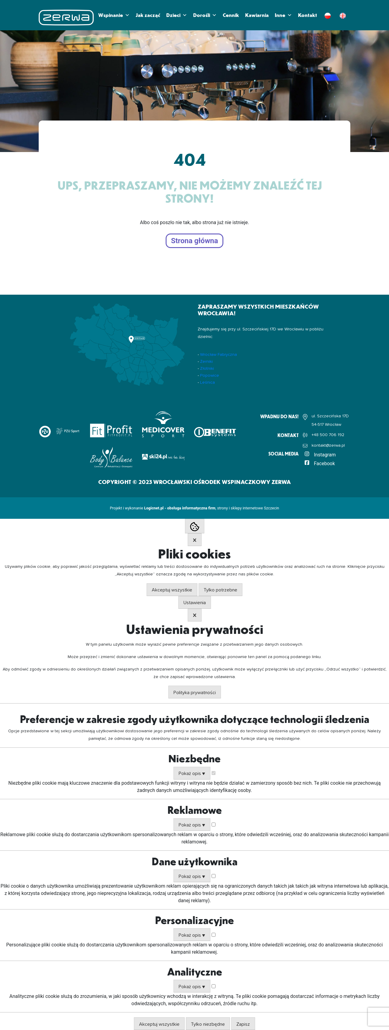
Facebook (324, 463)
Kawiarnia (257, 15)
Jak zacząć (148, 15)
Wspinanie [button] (114, 15)
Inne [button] (283, 15)
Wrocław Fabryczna (218, 355)
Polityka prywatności (194, 692)
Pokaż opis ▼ (192, 773)
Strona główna (194, 241)
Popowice (209, 375)
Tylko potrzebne (220, 590)
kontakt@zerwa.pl (328, 445)
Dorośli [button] (205, 15)
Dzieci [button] (176, 15)
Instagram (325, 455)
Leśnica (207, 382)
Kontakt (307, 15)
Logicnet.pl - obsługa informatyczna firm (180, 508)
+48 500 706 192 (328, 435)
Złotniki (207, 368)
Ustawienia (194, 602)
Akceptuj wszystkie (172, 590)
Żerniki (206, 361)
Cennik (231, 15)
